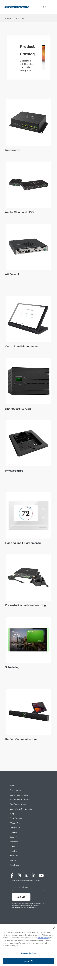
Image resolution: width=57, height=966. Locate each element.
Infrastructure (14, 470)
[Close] (54, 928)
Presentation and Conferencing (25, 605)
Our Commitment (18, 804)
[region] (28, 945)
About (12, 785)
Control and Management (22, 346)
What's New (15, 823)
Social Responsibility (19, 795)
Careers (13, 832)
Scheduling (12, 667)
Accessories (12, 149)
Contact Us (15, 827)
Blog (12, 813)
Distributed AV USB (18, 408)
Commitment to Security (21, 809)
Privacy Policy (43, 937)
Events (13, 860)
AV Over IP (12, 274)
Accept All (28, 961)
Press (12, 846)
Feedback (14, 865)
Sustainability (16, 790)
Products (9, 18)
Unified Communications (21, 739)
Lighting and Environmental (23, 542)
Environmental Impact (20, 799)
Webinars (14, 855)
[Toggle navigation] (50, 7)
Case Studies (16, 818)
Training (13, 851)
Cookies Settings (28, 953)
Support (13, 837)
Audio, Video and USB (19, 212)
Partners (14, 841)
